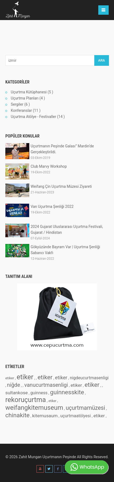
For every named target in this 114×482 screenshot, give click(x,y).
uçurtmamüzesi (85, 407)
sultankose (16, 392)
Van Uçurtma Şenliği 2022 (52, 206)
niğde (13, 385)
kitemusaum (45, 415)
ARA (101, 60)
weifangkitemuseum (34, 407)
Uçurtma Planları (24, 98)
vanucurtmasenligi (46, 385)
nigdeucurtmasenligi (89, 377)
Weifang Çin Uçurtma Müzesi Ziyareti (61, 186)
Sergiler (17, 104)
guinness (38, 392)
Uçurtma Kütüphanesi (29, 92)
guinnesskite (67, 392)
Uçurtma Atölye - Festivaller (33, 116)
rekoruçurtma (25, 400)
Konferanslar (21, 110)
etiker (9, 378)
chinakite (17, 415)
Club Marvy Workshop (49, 166)
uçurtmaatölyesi (75, 415)
